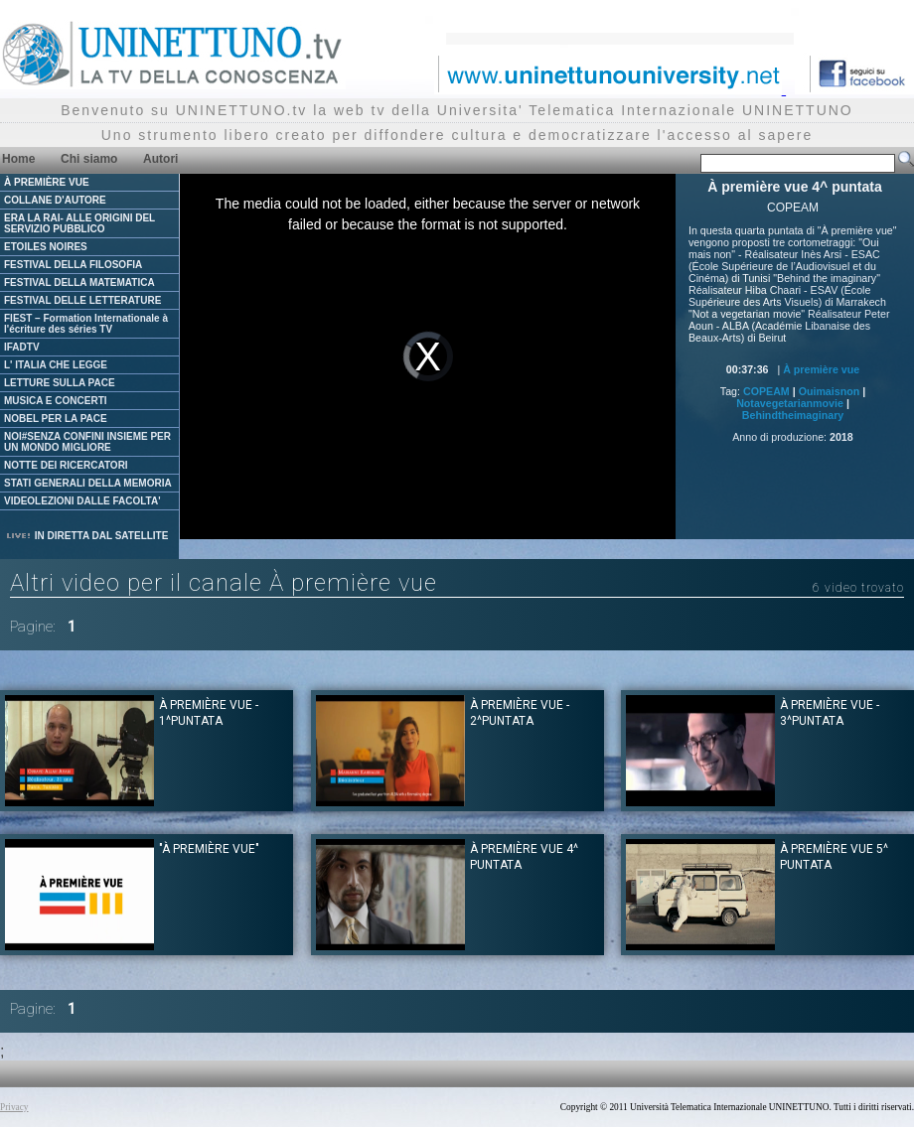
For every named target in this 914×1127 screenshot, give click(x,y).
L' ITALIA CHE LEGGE (55, 364)
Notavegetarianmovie (789, 403)
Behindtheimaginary (792, 415)
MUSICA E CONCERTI (55, 400)
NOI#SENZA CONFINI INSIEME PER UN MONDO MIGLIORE (87, 442)
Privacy (14, 1107)
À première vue (821, 369)
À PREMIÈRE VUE (46, 182)
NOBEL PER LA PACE (55, 418)
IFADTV (22, 347)
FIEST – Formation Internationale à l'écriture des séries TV (86, 324)
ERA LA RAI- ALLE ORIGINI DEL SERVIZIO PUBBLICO (79, 223)
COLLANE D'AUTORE (55, 200)
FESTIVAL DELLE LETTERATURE (82, 300)
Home (18, 159)
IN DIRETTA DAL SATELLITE (86, 535)
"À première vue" (209, 849)
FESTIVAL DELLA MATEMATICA (79, 282)
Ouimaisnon (829, 391)
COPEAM (766, 391)
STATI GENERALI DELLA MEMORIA (88, 483)
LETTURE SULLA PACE (59, 382)
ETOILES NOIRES (45, 246)
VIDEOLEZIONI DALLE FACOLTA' (82, 500)
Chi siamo (89, 159)
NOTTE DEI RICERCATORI (66, 465)
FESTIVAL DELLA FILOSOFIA (73, 264)
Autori (160, 159)
